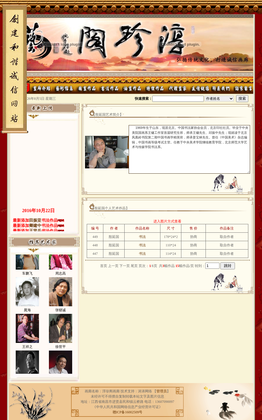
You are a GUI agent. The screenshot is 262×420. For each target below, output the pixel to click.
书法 (142, 237)
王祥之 (27, 355)
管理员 (161, 391)
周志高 (60, 281)
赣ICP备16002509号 (128, 412)
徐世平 (60, 355)
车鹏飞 (27, 281)
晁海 (27, 318)
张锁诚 (60, 318)
